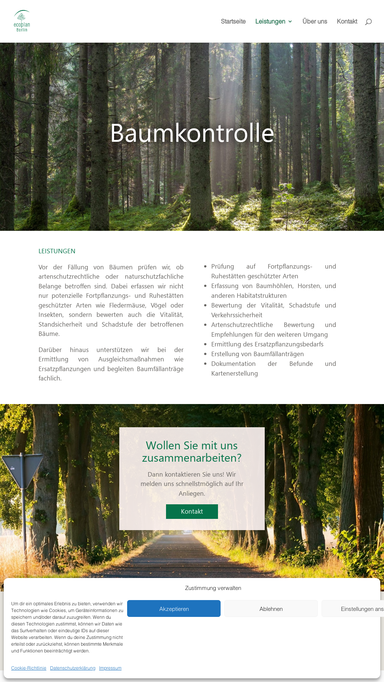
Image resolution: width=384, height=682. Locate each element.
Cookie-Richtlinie (28, 667)
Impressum (110, 667)
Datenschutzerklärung (72, 667)
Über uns (314, 22)
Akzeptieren (174, 608)
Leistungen (270, 22)
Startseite (233, 22)
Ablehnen (271, 608)
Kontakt (347, 22)
